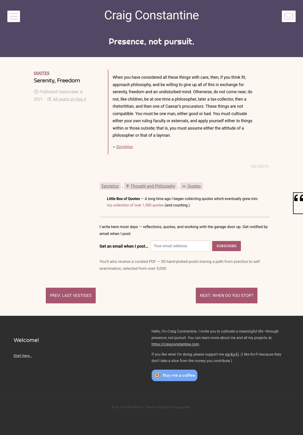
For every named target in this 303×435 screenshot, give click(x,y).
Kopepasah (181, 407)
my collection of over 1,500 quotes (135, 205)
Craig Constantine (151, 15)
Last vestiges (76, 295)
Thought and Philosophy (150, 186)
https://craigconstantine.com (175, 344)
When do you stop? (232, 295)
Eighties (162, 407)
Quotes (41, 73)
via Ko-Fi (232, 354)
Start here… (23, 356)
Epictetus (124, 146)
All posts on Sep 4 (66, 99)
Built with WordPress (127, 407)
